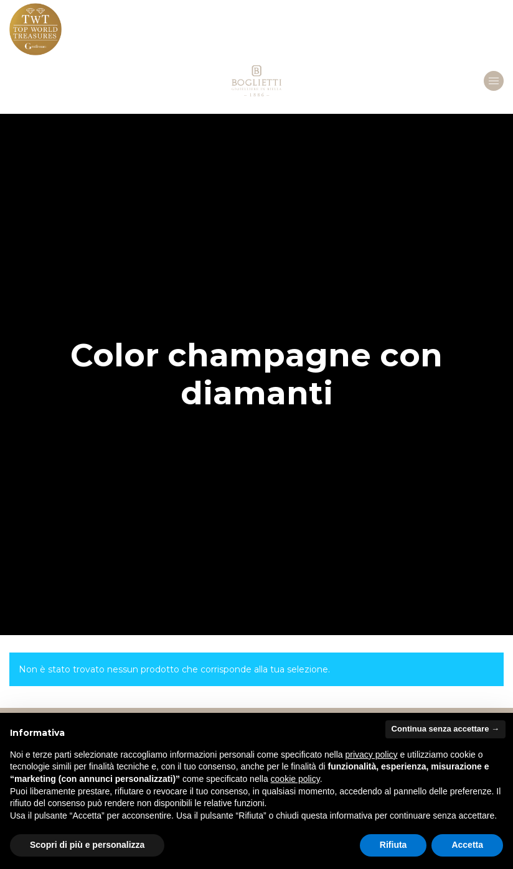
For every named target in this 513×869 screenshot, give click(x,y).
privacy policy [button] (372, 755)
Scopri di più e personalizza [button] (87, 845)
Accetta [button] (467, 845)
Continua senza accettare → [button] (445, 728)
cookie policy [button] (295, 779)
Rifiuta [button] (393, 845)
